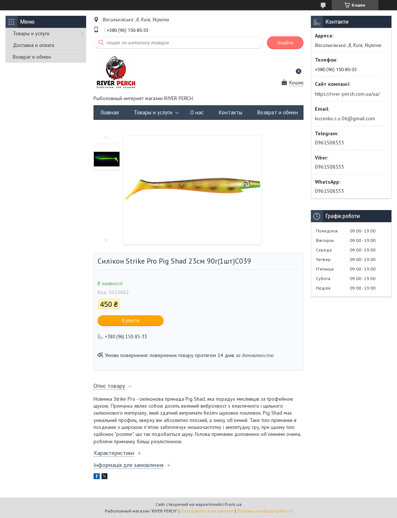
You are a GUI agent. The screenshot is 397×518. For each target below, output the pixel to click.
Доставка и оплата (33, 45)
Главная (110, 112)
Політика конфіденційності (265, 511)
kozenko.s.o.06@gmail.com (345, 118)
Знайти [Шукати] (285, 42)
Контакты (230, 112)
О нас (197, 112)
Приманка (122, 406)
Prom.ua (233, 504)
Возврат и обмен (32, 57)
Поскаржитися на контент (207, 511)
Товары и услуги (31, 33)
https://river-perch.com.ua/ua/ (347, 94)
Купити (130, 320)
